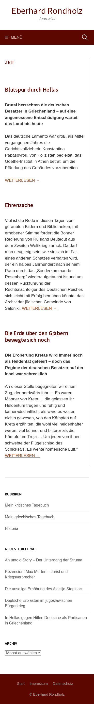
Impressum (39, 684)
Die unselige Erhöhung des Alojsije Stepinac (43, 589)
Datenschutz (63, 684)
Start (21, 684)
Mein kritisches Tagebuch (27, 505)
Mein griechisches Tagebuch (29, 517)
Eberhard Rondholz (47, 10)
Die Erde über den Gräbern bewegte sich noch (36, 336)
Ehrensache (19, 205)
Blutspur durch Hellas (31, 89)
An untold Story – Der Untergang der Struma (43, 560)
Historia (11, 528)
